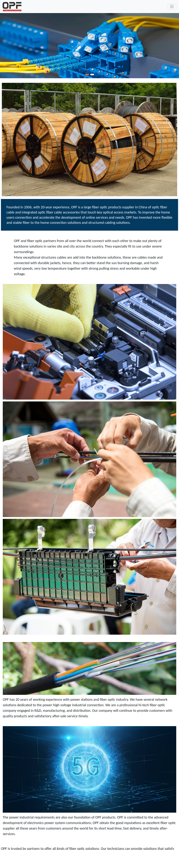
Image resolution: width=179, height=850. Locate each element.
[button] (87, 74)
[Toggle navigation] (171, 6)
